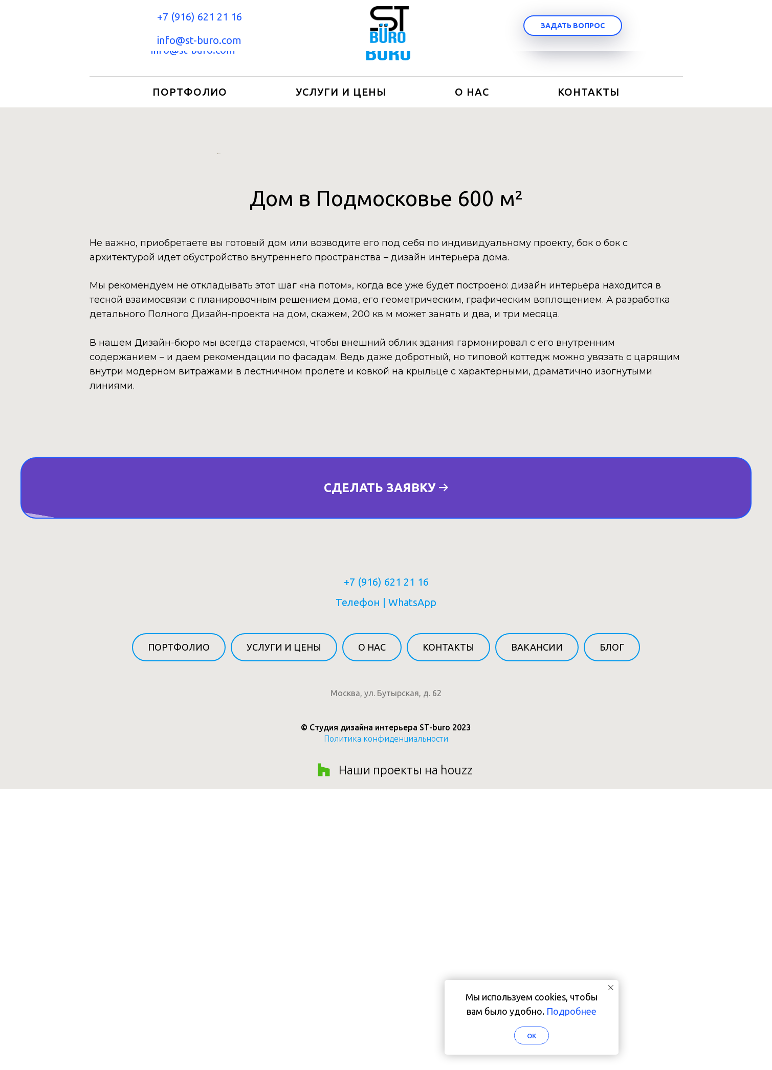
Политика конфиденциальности (386, 1019)
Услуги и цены (341, 92)
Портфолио (189, 92)
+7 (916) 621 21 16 (192, 26)
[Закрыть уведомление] (611, 988)
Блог (612, 928)
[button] (579, 38)
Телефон (358, 883)
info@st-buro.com (193, 50)
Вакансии (537, 928)
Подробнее (571, 1011)
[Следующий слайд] (555, 294)
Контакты (589, 92)
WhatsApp (412, 883)
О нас (472, 92)
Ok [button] (531, 1035)
